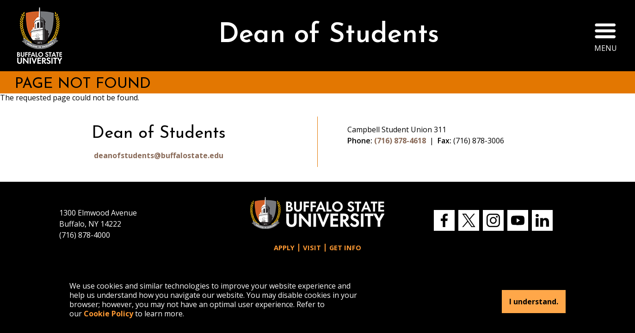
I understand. (533, 301)
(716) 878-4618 (400, 141)
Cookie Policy (108, 313)
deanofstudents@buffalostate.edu (158, 155)
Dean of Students (328, 35)
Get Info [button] (345, 248)
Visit (312, 248)
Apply (284, 248)
